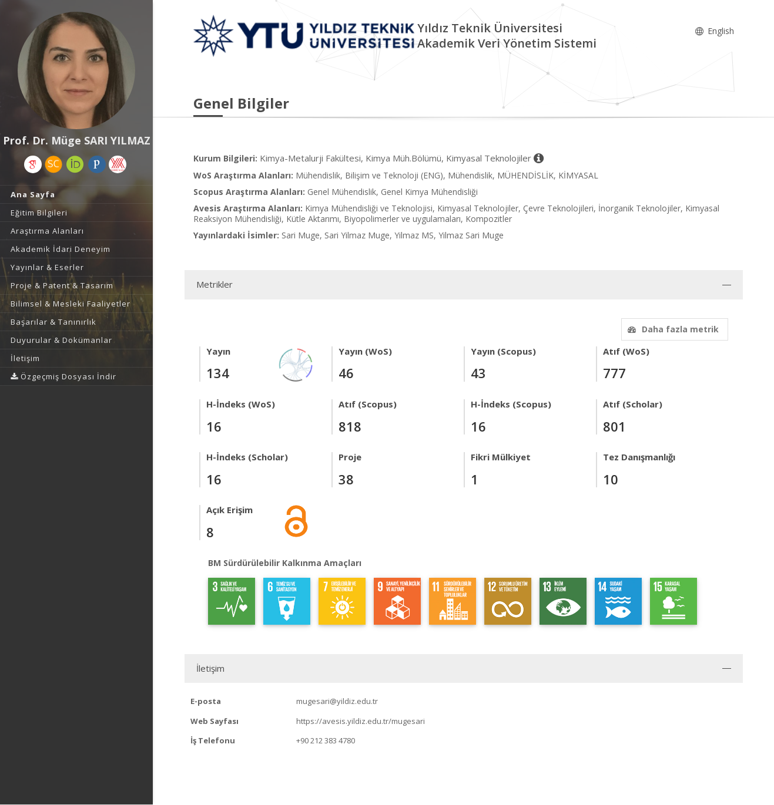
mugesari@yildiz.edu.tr (337, 701)
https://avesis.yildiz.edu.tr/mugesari (360, 721)
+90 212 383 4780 (325, 740)
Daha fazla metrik (672, 329)
